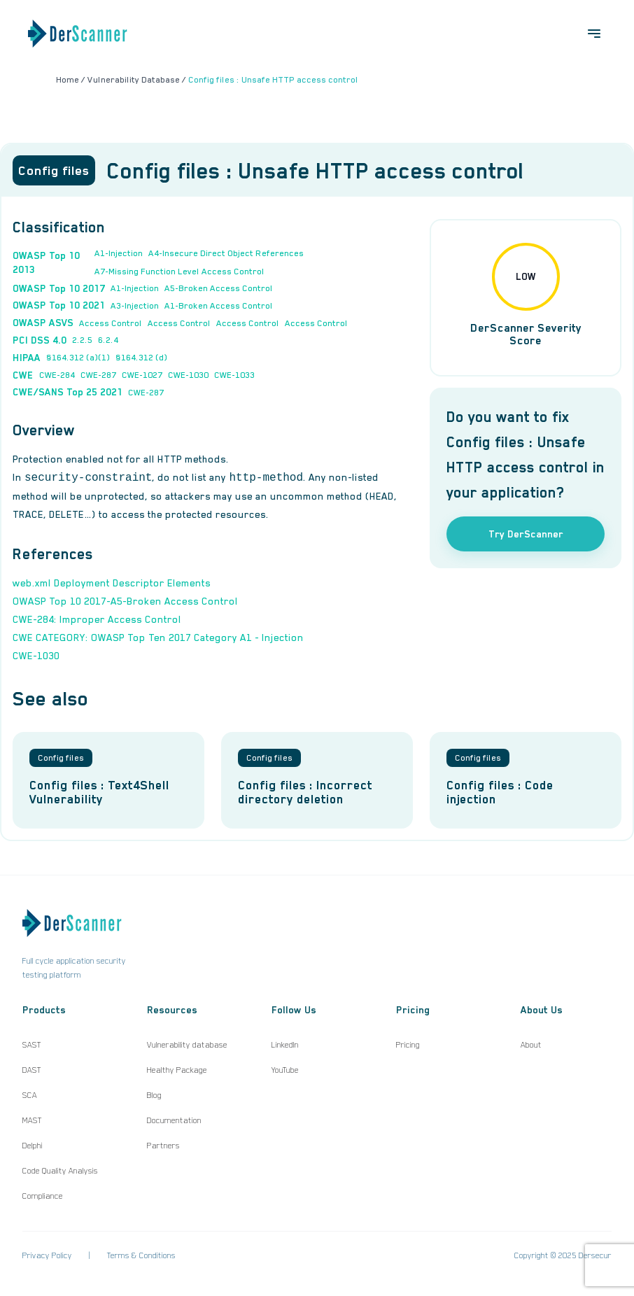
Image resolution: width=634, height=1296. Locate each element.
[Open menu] (594, 33)
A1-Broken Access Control (218, 306)
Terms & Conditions (141, 1255)
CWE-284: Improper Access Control (97, 619)
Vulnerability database (187, 1045)
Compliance (42, 1196)
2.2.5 (82, 340)
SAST (31, 1045)
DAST (31, 1070)
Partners (163, 1145)
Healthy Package (177, 1070)
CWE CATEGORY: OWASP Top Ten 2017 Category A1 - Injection (158, 637)
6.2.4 (108, 340)
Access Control (110, 323)
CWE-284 (57, 375)
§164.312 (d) (141, 357)
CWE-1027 (142, 375)
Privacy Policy (47, 1255)
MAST (32, 1120)
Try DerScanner (525, 534)
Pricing (408, 1045)
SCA (29, 1095)
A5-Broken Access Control (218, 288)
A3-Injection (135, 306)
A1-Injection (118, 253)
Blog (154, 1095)
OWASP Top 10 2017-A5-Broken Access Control (125, 601)
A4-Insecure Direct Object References (226, 253)
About (531, 1045)
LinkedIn (285, 1045)
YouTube (285, 1070)
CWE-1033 (234, 375)
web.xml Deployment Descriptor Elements (112, 583)
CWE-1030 (188, 375)
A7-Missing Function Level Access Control (179, 271)
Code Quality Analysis (60, 1171)
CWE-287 (98, 375)
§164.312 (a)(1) (78, 357)
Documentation (174, 1120)
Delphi (32, 1145)
